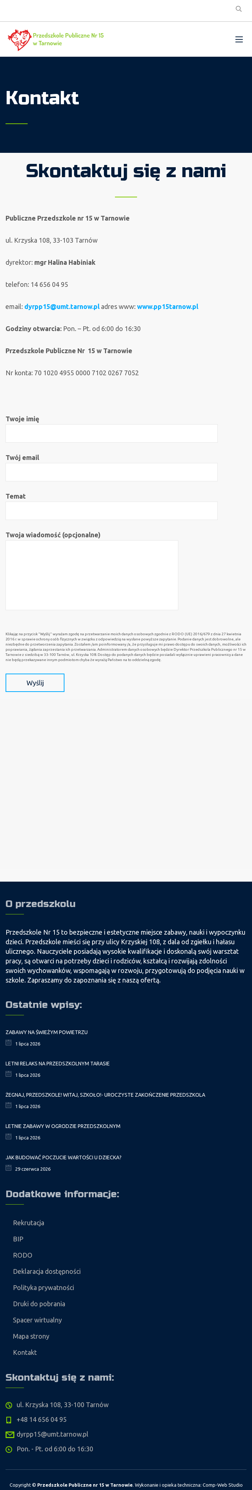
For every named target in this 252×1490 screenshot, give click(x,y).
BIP (18, 1239)
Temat (112, 506)
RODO (22, 1255)
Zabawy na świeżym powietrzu (47, 1032)
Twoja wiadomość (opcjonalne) (92, 570)
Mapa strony (31, 1336)
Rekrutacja (28, 1222)
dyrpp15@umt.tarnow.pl (61, 306)
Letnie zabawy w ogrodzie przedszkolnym (63, 1126)
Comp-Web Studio (223, 1484)
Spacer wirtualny (37, 1320)
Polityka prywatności (43, 1287)
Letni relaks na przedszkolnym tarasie (58, 1063)
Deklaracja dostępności (47, 1271)
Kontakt (25, 1352)
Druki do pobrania (39, 1303)
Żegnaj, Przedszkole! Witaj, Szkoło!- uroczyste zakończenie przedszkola (105, 1095)
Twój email (112, 467)
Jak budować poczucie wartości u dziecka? (64, 1157)
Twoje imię (112, 429)
